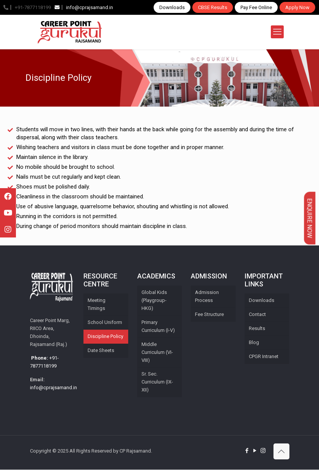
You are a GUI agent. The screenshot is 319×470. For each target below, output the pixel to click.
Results (257, 329)
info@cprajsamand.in (84, 7)
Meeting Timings (96, 304)
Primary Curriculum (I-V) (158, 326)
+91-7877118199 (27, 7)
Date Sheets (101, 351)
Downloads (172, 7)
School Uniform (105, 322)
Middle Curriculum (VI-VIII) (157, 352)
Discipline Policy (105, 337)
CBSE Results (212, 7)
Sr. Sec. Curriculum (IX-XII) (157, 382)
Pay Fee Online (256, 7)
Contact (257, 315)
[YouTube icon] (255, 451)
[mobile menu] (277, 31)
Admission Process (207, 296)
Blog (254, 343)
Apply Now (297, 7)
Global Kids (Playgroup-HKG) (154, 300)
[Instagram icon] (263, 451)
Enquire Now (309, 218)
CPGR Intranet (263, 357)
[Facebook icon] (247, 451)
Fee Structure (209, 315)
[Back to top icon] (281, 452)
